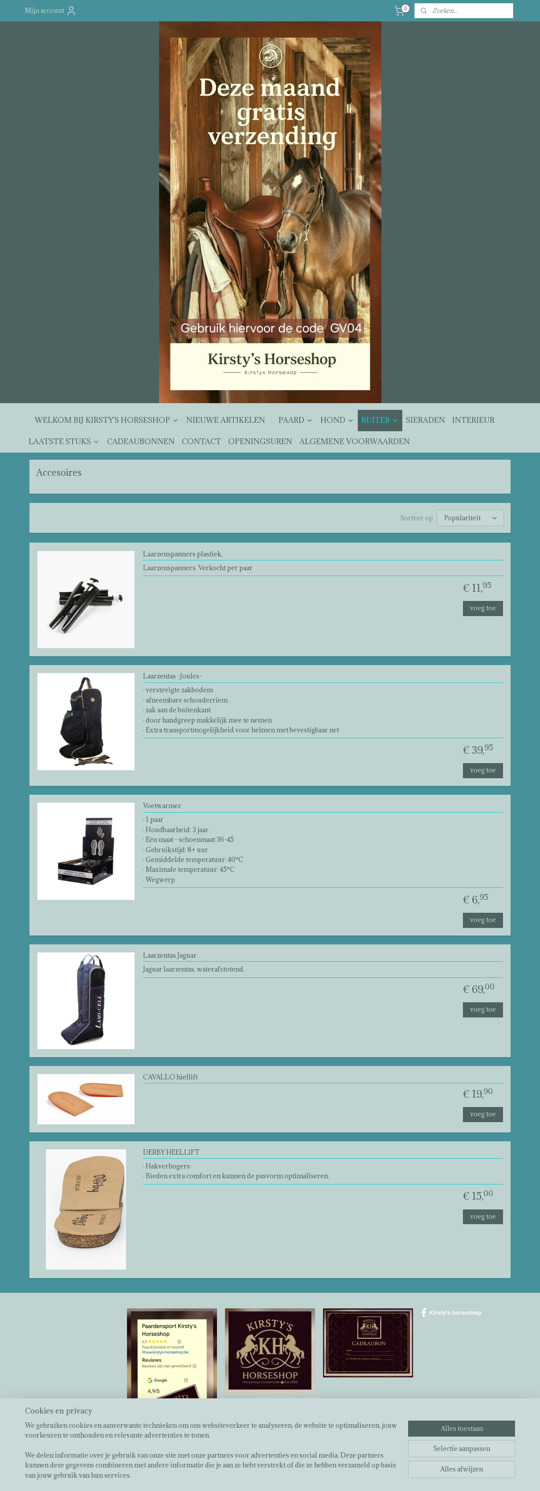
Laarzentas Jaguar (169, 956)
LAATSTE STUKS (64, 441)
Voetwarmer (162, 806)
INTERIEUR (473, 420)
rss (264, 1474)
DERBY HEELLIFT (171, 1152)
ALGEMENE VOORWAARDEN (354, 441)
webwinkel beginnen (294, 1474)
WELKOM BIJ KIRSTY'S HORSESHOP (107, 420)
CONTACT (201, 441)
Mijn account (51, 10)
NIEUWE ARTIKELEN (225, 420)
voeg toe (483, 608)
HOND (337, 420)
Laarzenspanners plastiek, (183, 554)
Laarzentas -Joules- (172, 676)
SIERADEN (425, 420)
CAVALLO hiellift (170, 1077)
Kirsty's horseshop (451, 1312)
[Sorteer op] (470, 518)
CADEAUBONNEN (141, 441)
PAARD (295, 420)
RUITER (380, 420)
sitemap (247, 1474)
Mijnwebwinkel (368, 1474)
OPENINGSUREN (260, 441)
